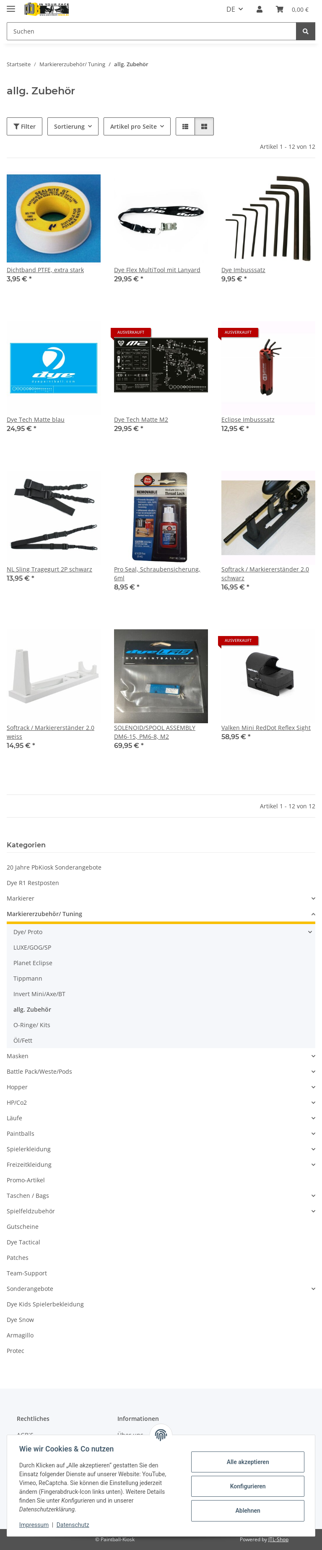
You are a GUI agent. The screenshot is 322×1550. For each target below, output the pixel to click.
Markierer (20, 898)
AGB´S (25, 1435)
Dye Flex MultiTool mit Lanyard (157, 270)
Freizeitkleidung (29, 1164)
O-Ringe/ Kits (31, 1025)
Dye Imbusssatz (243, 270)
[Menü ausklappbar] (11, 5)
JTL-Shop (278, 1539)
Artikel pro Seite (133, 126)
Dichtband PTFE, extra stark (45, 270)
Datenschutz (74, 1524)
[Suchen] (151, 31)
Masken (18, 1056)
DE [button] (230, 9)
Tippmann (27, 978)
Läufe (14, 1118)
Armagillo (20, 1335)
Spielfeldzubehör (31, 1211)
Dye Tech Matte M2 (141, 419)
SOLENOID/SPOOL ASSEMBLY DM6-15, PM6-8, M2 (154, 732)
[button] (259, 9)
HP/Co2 (17, 1102)
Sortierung (69, 126)
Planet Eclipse (32, 963)
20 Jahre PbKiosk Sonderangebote (54, 867)
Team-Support (27, 1273)
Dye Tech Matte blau (36, 419)
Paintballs (20, 1133)
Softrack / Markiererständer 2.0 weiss (50, 732)
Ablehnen (246, 1510)
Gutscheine (23, 1227)
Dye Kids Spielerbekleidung (45, 1304)
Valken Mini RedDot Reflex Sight (266, 728)
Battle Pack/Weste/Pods (39, 1071)
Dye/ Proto (27, 932)
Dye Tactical (23, 1242)
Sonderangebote (30, 1289)
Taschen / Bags (28, 1195)
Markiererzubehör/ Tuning (44, 914)
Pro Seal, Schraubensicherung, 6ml (157, 573)
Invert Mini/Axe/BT (39, 994)
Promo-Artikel (26, 1180)
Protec (15, 1351)
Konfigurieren (246, 1486)
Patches (18, 1258)
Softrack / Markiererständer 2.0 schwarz (265, 573)
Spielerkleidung (29, 1149)
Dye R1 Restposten (33, 883)
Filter (24, 126)
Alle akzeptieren (246, 1462)
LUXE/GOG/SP (32, 947)
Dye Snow (20, 1320)
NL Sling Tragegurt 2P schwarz (49, 569)
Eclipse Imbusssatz (248, 419)
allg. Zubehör (32, 1009)
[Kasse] (292, 9)
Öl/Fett (22, 1040)
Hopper (17, 1087)
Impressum (35, 1524)
